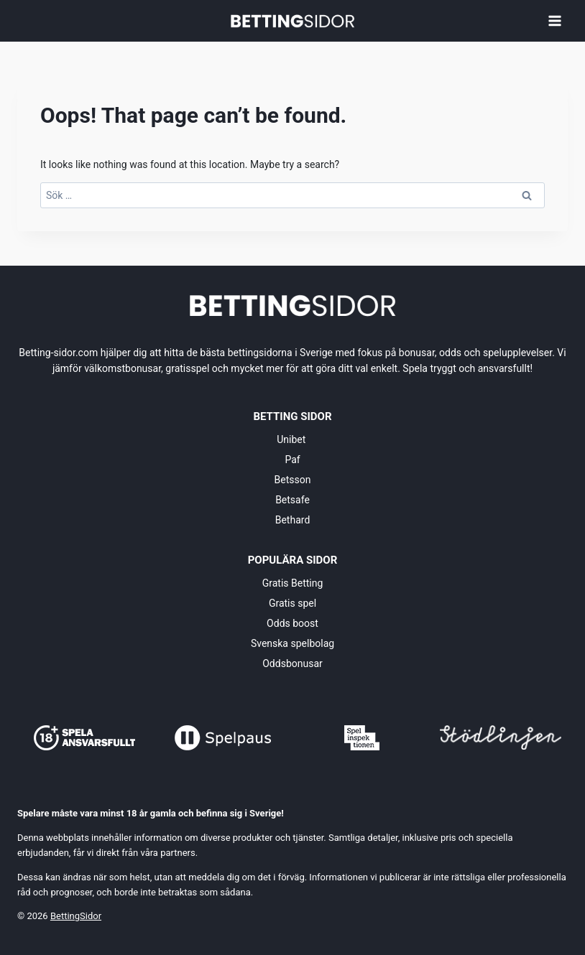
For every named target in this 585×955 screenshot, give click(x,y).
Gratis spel (292, 603)
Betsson (293, 479)
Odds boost (292, 623)
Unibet (292, 439)
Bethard (292, 520)
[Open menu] (554, 20)
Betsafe (292, 500)
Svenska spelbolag (292, 643)
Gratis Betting (292, 583)
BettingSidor (75, 915)
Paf (292, 459)
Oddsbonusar (292, 663)
